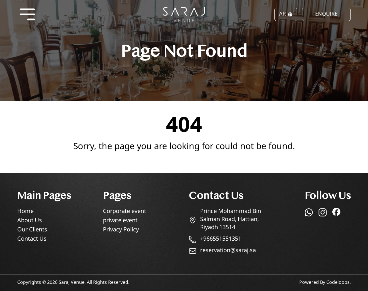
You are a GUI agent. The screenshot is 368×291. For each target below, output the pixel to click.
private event (120, 221)
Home (25, 212)
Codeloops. (338, 282)
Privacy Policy (121, 230)
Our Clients (32, 230)
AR (285, 14)
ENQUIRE (326, 14)
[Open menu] (27, 14)
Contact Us (32, 239)
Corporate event (124, 212)
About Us (29, 221)
